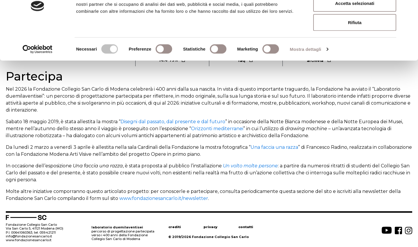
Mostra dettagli (305, 80)
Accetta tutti (354, 15)
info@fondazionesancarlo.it (29, 236)
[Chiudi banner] (409, 9)
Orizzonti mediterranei (217, 128)
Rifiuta (355, 53)
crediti (174, 227)
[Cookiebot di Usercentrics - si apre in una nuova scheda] (37, 80)
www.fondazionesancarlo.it (28, 240)
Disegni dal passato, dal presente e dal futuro (172, 121)
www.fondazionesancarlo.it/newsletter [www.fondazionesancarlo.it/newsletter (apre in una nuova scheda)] (163, 198)
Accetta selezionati (354, 34)
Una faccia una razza (274, 147)
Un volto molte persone (250, 166)
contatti (245, 227)
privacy (210, 227)
